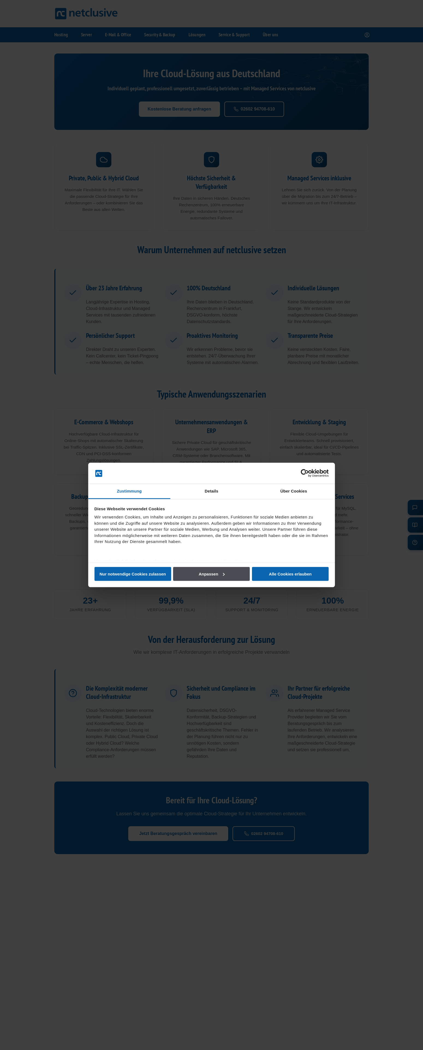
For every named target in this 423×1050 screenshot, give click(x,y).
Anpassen (212, 574)
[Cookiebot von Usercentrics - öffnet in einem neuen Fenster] (304, 473)
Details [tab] (211, 491)
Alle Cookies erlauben (290, 574)
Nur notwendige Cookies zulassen (133, 574)
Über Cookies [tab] (293, 491)
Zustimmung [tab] (129, 491)
